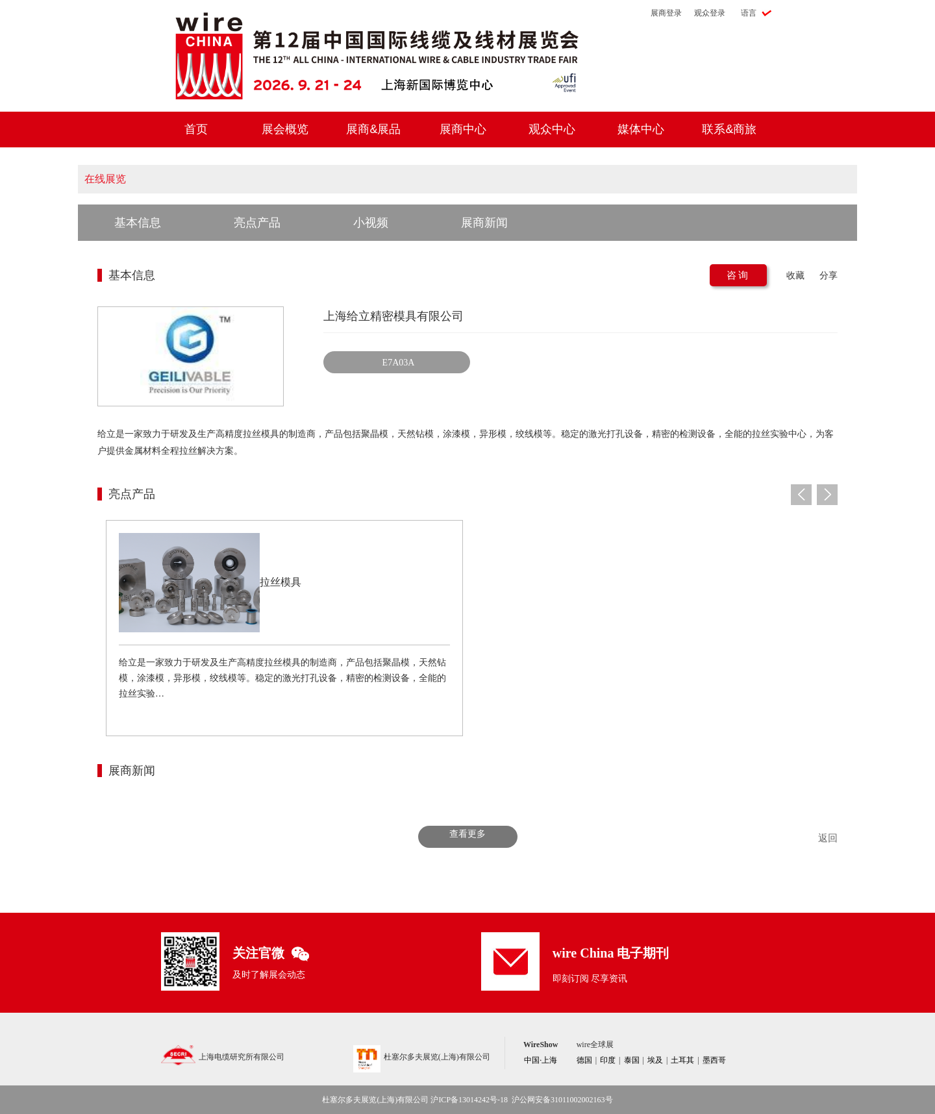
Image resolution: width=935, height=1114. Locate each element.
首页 (196, 129)
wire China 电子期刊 (611, 953)
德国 (584, 1060)
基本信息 (137, 222)
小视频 (370, 222)
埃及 (655, 1060)
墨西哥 (714, 1060)
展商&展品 (373, 129)
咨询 (738, 275)
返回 (828, 838)
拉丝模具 (280, 582)
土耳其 (682, 1060)
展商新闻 (484, 222)
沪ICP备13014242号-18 (469, 1099)
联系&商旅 (729, 129)
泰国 (632, 1060)
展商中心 (463, 129)
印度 (608, 1060)
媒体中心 (640, 129)
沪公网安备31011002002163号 (562, 1099)
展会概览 (285, 129)
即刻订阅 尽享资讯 (590, 979)
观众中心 (552, 129)
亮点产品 (257, 222)
